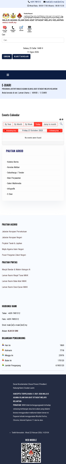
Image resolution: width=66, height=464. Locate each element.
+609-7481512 (35, 2)
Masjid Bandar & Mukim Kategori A (16, 269)
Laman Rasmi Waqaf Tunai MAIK (15, 275)
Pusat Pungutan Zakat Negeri (14, 255)
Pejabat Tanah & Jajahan (12, 243)
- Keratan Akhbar (13, 167)
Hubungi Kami (18, 388)
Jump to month (50, 124)
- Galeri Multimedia (13, 183)
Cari (3, 34)
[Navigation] (8, 74)
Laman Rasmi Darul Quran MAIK (15, 287)
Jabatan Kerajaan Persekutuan (14, 231)
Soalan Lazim (29, 388)
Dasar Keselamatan (20, 384)
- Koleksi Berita (12, 162)
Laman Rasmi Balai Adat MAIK (14, 281)
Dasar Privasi (33, 384)
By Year (8, 124)
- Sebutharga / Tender (15, 172)
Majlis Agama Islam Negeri (13, 249)
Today (37, 124)
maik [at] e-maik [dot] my (55, 2)
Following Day (54, 131)
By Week (28, 124)
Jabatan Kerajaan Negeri (12, 237)
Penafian (43, 384)
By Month (18, 124)
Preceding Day (11, 131)
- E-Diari (9, 194)
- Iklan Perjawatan (13, 178)
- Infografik (10, 188)
